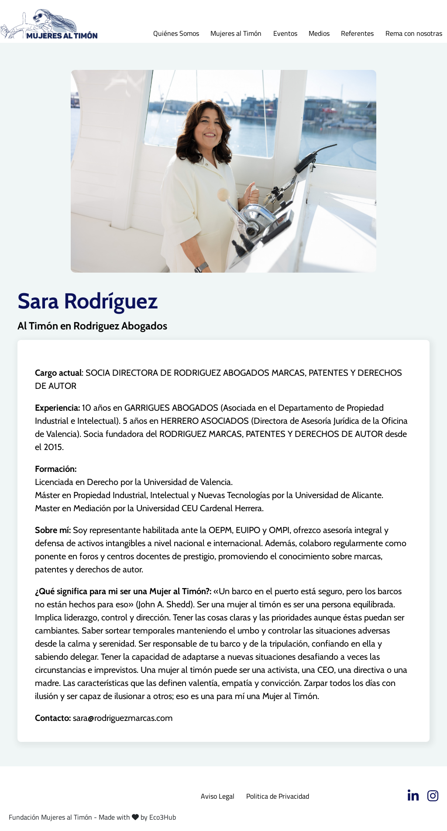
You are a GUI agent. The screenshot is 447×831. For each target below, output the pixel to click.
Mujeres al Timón (235, 33)
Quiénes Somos (176, 33)
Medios (319, 33)
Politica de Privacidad (277, 796)
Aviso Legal (217, 796)
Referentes (357, 33)
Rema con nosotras (413, 33)
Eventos (285, 33)
